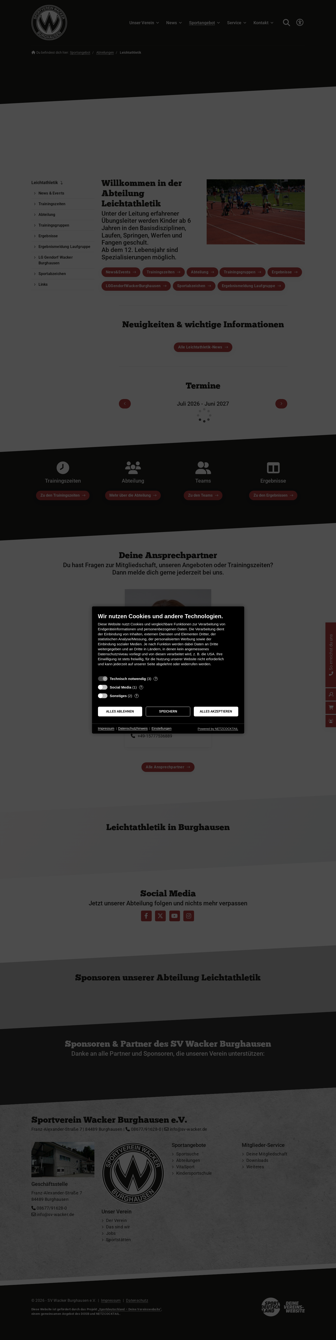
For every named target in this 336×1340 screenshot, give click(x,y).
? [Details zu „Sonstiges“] (136, 696)
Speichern (168, 711)
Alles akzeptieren (216, 711)
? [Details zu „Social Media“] (141, 687)
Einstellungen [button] (161, 728)
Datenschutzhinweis (133, 728)
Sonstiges (118, 696)
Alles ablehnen (120, 711)
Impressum (106, 728)
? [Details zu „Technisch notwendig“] (155, 678)
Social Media (120, 687)
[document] (168, 643)
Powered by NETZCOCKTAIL (218, 729)
